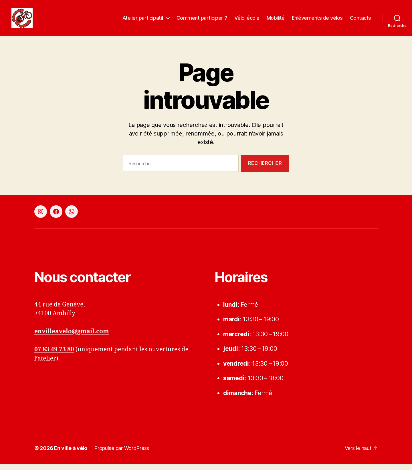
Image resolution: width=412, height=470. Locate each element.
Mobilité (276, 21)
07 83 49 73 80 (54, 355)
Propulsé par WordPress (121, 454)
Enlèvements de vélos (317, 21)
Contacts (360, 21)
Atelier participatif (143, 21)
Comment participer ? (202, 21)
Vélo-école (247, 21)
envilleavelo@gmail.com (71, 337)
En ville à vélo (70, 454)
